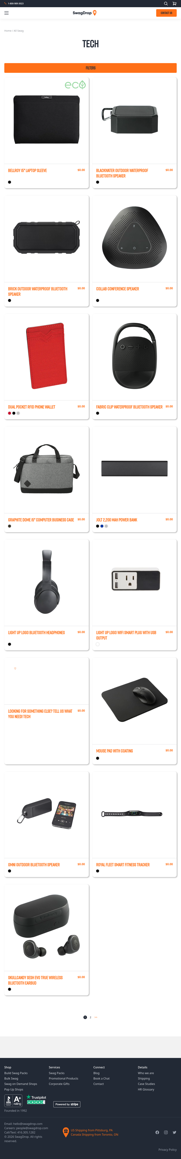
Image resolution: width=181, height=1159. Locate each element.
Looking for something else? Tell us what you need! (40, 713)
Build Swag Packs (16, 1073)
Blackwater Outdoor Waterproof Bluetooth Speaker (122, 173)
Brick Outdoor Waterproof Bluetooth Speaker (37, 291)
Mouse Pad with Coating (114, 751)
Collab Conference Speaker (117, 288)
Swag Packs (57, 1073)
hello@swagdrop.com (28, 1124)
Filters (90, 68)
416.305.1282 (26, 1132)
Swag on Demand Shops (20, 1084)
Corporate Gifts (59, 1084)
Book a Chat (101, 1078)
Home (8, 30)
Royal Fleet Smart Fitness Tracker (123, 864)
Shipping (144, 1078)
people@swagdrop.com (32, 1128)
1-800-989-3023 (16, 3)
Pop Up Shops (13, 1089)
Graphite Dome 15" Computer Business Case (41, 520)
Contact (98, 1084)
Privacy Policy (168, 1150)
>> (95, 1017)
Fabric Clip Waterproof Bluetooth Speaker (129, 407)
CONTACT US (166, 13)
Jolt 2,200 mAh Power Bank (116, 520)
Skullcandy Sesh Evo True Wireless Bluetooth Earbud (35, 980)
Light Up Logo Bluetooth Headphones (36, 632)
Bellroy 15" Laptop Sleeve (27, 170)
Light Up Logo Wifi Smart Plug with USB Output (126, 635)
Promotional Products (63, 1078)
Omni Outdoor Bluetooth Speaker (34, 864)
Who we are (146, 1073)
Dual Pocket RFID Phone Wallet (31, 407)
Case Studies (146, 1084)
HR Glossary (146, 1089)
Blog (96, 1073)
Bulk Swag (11, 1078)
